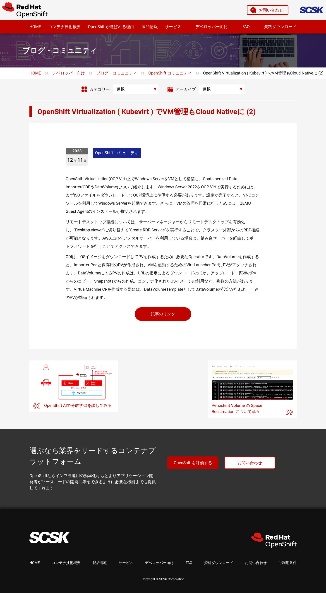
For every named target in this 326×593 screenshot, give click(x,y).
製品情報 (149, 26)
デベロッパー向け (211, 26)
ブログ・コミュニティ (116, 73)
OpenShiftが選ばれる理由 (111, 26)
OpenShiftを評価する (193, 462)
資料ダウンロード (280, 26)
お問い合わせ (271, 10)
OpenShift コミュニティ (170, 73)
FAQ (245, 26)
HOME (35, 26)
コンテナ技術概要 (64, 26)
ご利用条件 (287, 563)
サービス (173, 26)
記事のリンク (163, 314)
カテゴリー (99, 89)
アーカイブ (185, 89)
